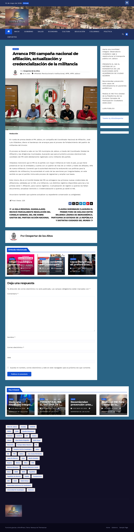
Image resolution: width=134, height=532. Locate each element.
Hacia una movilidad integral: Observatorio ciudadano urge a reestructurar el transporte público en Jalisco (113, 54)
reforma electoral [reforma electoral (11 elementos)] (12, 467)
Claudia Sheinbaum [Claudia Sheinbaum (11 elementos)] (28, 431)
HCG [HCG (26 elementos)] (8, 449)
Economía (52, 31)
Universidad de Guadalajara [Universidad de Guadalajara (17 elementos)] (15, 490)
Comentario (12, 294)
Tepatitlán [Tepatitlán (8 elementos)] (32, 472)
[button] (123, 34)
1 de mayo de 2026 (111, 408)
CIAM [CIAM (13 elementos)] (16, 431)
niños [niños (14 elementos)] (26, 463)
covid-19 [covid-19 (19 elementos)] (19, 436)
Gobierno (28, 31)
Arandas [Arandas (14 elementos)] (23, 427)
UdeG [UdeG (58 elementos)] (15, 481)
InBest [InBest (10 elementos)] (37, 449)
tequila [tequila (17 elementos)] (27, 476)
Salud (41, 31)
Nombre (11, 337)
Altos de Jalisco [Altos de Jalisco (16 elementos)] (12, 427)
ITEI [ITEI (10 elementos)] (14, 454)
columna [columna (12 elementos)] (10, 436)
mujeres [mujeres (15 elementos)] (9, 463)
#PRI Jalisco (75, 74)
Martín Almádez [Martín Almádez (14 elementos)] (33, 458)
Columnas (94, 31)
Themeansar (42, 527)
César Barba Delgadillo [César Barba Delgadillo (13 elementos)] (22, 440)
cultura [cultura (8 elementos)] (34, 436)
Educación (80, 31)
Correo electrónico (15, 347)
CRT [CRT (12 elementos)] (27, 436)
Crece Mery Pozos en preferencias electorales (81, 264)
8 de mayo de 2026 (18, 408)
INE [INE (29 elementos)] (8, 454)
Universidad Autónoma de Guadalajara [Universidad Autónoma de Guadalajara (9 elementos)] (19, 485)
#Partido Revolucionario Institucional (49, 74)
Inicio (17, 31)
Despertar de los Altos (31, 71)
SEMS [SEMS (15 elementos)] (16, 472)
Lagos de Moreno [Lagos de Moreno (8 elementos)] (12, 458)
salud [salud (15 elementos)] (9, 472)
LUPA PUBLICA (108, 108)
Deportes (12, 37)
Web (9, 358)
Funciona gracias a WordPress (15, 527)
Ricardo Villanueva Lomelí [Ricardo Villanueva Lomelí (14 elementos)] (30, 467)
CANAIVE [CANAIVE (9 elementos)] (32, 427)
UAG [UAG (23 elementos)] (8, 481)
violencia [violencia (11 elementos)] (31, 490)
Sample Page (123, 527)
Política (108, 31)
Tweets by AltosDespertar (112, 118)
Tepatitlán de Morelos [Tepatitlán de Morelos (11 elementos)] (14, 476)
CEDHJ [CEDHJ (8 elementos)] (9, 431)
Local (11, 399)
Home (108, 527)
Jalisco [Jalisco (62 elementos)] (21, 454)
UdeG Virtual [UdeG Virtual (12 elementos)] (24, 481)
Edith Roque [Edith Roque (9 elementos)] (37, 440)
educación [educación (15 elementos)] (10, 445)
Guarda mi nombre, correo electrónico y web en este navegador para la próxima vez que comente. (50, 368)
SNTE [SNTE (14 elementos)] (23, 472)
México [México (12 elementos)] (18, 463)
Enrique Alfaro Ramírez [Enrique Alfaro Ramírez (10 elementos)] (24, 445)
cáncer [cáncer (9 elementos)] (9, 440)
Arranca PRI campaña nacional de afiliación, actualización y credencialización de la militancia (45, 58)
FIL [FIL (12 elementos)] (36, 445)
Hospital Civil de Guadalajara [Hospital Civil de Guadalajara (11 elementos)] (23, 449)
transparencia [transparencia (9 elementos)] (37, 476)
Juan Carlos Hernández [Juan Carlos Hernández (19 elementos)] (35, 454)
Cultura (66, 31)
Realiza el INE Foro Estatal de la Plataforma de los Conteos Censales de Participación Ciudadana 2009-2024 (113, 98)
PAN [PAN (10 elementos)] (32, 463)
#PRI (67, 74)
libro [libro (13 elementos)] (23, 458)
